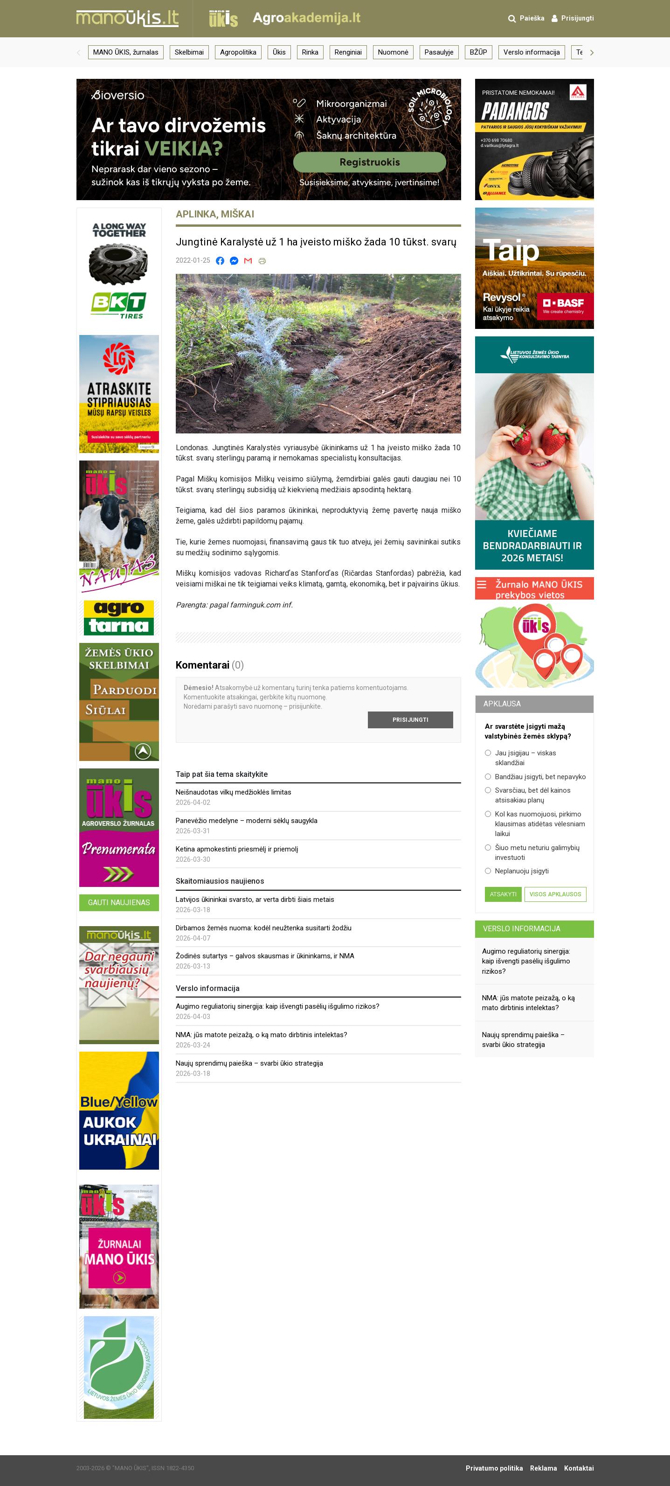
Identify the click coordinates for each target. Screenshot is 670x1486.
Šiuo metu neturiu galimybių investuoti (532, 853)
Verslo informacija (521, 928)
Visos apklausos (555, 894)
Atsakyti (503, 894)
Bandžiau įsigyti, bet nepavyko (535, 777)
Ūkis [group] (279, 52)
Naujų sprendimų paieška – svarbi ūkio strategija (249, 1063)
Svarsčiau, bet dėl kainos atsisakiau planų (528, 795)
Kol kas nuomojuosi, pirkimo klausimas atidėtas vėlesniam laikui (535, 824)
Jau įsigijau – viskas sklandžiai (520, 758)
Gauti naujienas (119, 902)
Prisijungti (410, 720)
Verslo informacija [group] (532, 52)
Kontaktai (579, 1468)
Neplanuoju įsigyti (517, 871)
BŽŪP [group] (478, 52)
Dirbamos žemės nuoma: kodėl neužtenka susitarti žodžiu (264, 928)
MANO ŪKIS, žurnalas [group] (126, 52)
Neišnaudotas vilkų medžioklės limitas (233, 792)
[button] (78, 52)
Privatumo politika (494, 1468)
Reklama (543, 1468)
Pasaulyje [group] (439, 52)
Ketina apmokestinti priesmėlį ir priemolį (237, 849)
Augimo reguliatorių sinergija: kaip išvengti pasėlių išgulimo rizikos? (278, 1006)
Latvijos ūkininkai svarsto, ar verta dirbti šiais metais (255, 899)
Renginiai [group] (348, 52)
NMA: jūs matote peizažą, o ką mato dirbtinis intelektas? (261, 1035)
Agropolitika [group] (238, 52)
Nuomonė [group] (393, 52)
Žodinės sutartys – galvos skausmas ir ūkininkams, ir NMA (265, 956)
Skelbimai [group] (189, 52)
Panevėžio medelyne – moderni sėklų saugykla (247, 820)
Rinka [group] (310, 52)
